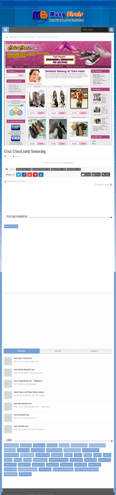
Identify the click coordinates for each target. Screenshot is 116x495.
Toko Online (71, 169)
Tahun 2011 (10, 461)
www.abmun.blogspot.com (24, 366)
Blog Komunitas (79, 442)
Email (86, 174)
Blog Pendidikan (97, 442)
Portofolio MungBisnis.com (16, 492)
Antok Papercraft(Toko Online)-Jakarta (29, 388)
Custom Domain (39, 169)
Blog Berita (26, 442)
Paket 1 (68, 452)
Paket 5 (107, 452)
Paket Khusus (40, 456)
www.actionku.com (21, 422)
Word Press (25, 471)
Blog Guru (52, 442)
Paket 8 (27, 456)
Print (96, 174)
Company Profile (72, 447)
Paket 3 (87, 452)
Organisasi (57, 452)
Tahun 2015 (66, 461)
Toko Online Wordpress (86, 466)
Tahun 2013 (38, 461)
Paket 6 (8, 456)
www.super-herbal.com (23, 354)
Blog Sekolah (38, 447)
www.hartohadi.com (21, 411)
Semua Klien (76, 456)
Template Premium (28, 466)
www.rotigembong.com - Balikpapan (28, 377)
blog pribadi (23, 447)
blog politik (10, 447)
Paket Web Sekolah (59, 456)
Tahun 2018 (10, 466)
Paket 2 (78, 452)
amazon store (11, 442)
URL (106, 174)
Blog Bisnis (21, 169)
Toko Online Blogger (63, 466)
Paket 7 (17, 456)
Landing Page (42, 452)
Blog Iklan (64, 442)
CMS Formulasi (54, 447)
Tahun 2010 (104, 456)
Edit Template (27, 452)
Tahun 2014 (52, 461)
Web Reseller (11, 471)
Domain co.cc (11, 452)
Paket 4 (97, 452)
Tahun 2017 (94, 461)
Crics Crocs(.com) (52, 162)
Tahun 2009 (90, 456)
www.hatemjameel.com (23, 400)
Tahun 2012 (56, 169)
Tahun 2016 (80, 461)
